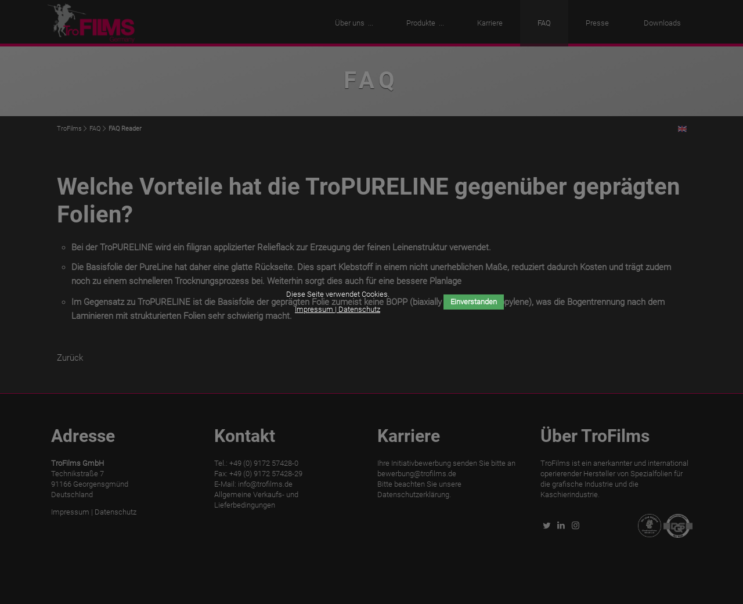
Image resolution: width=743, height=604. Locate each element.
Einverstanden (473, 301)
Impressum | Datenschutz (337, 309)
